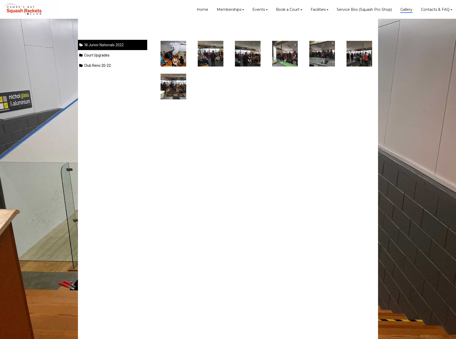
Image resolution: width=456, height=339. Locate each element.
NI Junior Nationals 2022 (101, 45)
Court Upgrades (94, 55)
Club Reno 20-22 (95, 65)
